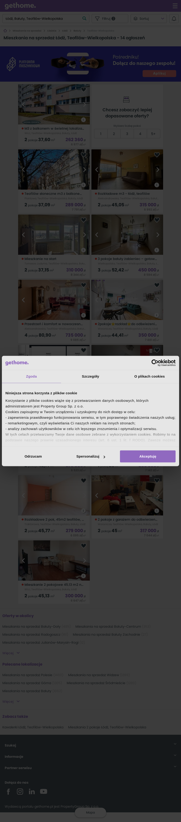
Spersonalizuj (90, 456)
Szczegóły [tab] (90, 376)
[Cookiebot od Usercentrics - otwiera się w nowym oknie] (155, 362)
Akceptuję (147, 456)
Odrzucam (33, 456)
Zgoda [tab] (31, 376)
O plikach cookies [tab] (149, 376)
